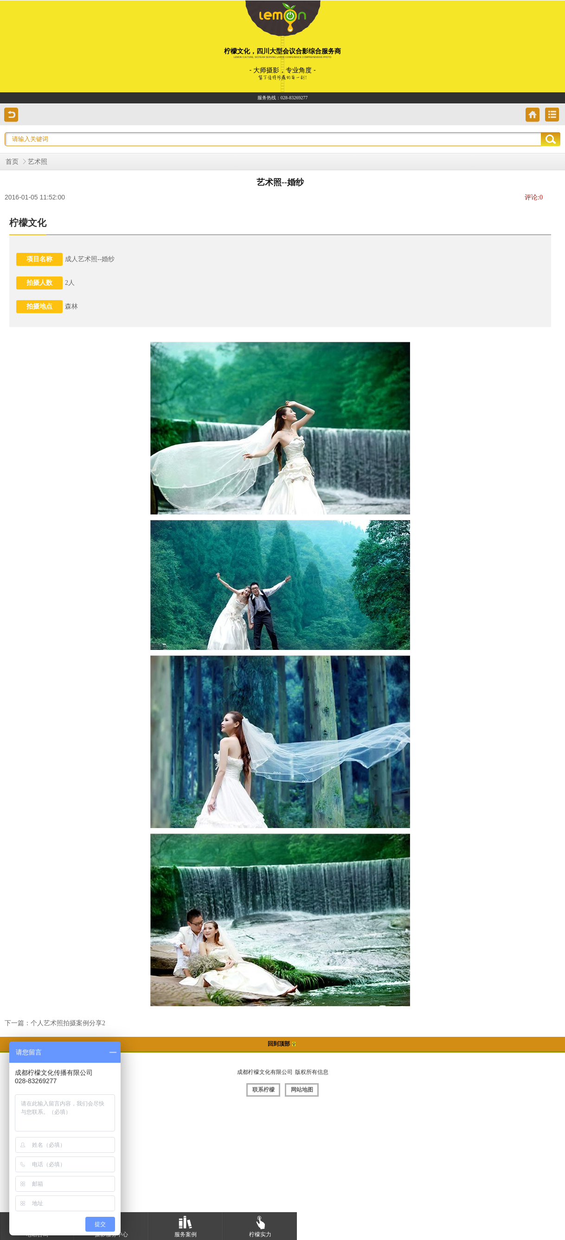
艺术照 (37, 161)
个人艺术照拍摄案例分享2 (68, 1023)
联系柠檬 (263, 1089)
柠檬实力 (260, 1225)
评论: (534, 197)
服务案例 (185, 1225)
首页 (12, 161)
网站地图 (302, 1089)
